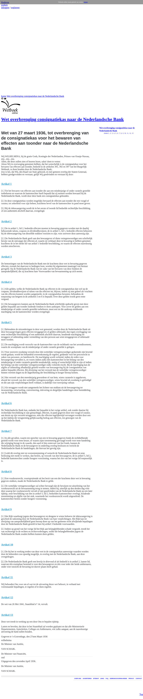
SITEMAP (96, 678)
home (3, 96)
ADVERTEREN (87, 678)
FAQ (107, 678)
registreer (15, 7)
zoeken (4, 5)
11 (127, 133)
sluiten (86, 2)
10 (125, 133)
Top (141, 650)
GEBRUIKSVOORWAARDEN (118, 678)
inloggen (5, 7)
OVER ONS (77, 678)
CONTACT (139, 678)
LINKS (102, 678)
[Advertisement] (9, 52)
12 (130, 133)
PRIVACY (131, 678)
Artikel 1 (106, 133)
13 (132, 133)
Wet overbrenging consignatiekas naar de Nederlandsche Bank (35, 96)
